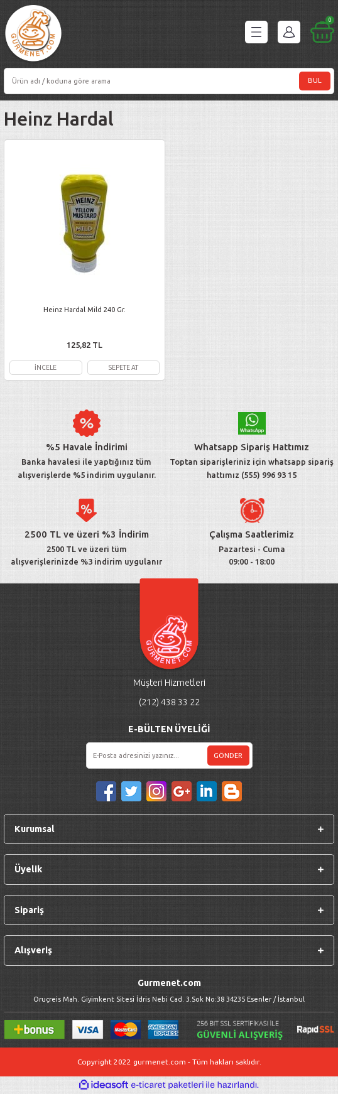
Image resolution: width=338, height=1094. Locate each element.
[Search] (169, 81)
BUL (315, 80)
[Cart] (322, 32)
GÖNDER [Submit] (228, 755)
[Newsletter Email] (169, 755)
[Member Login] (289, 32)
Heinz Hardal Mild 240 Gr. (84, 309)
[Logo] (33, 35)
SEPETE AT (123, 367)
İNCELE (46, 367)
